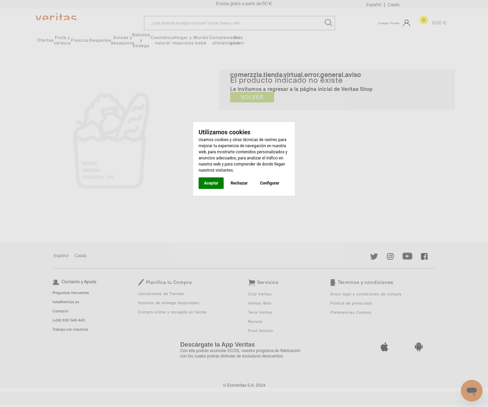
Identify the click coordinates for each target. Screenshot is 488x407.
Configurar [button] (269, 183)
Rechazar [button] (238, 183)
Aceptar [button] (211, 183)
